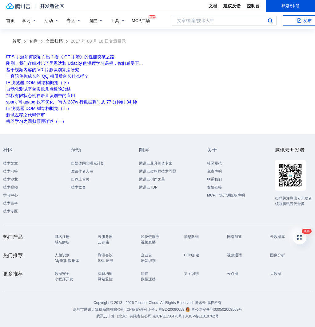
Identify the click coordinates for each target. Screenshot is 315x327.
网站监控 (105, 279)
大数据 (275, 273)
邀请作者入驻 (82, 171)
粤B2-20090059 (171, 309)
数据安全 (62, 273)
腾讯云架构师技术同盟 (157, 171)
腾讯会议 (105, 255)
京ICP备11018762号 (202, 316)
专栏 (33, 41)
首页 (10, 20)
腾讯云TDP (148, 187)
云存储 (103, 242)
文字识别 (191, 273)
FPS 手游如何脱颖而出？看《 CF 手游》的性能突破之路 (60, 56)
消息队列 (191, 237)
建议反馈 (232, 5)
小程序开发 (64, 279)
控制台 (253, 5)
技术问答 (10, 171)
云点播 (232, 273)
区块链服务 (150, 237)
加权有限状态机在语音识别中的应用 (40, 95)
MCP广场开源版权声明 (226, 195)
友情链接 (214, 187)
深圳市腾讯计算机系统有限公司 (99, 309)
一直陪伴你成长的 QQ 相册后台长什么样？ (47, 76)
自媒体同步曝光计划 (87, 163)
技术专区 (10, 211)
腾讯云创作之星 (152, 179)
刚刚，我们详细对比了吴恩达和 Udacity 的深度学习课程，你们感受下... (74, 63)
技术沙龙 (10, 179)
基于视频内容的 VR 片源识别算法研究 (42, 69)
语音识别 (148, 261)
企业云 (146, 255)
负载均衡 (105, 273)
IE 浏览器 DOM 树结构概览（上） (38, 108)
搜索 (270, 20)
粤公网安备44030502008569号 (216, 309)
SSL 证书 (105, 261)
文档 (213, 5)
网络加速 (234, 237)
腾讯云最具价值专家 (155, 163)
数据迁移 (148, 279)
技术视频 (10, 187)
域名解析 (62, 242)
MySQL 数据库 (67, 261)
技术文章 (10, 163)
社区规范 (214, 163)
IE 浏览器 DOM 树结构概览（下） (38, 82)
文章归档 (54, 41)
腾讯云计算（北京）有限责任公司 (124, 316)
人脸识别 (62, 255)
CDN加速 (191, 255)
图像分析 (277, 255)
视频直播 (148, 242)
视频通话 (234, 255)
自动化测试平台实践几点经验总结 (38, 89)
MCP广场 (141, 20)
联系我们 (214, 179)
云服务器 (105, 237)
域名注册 (62, 237)
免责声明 (214, 171)
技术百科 (10, 203)
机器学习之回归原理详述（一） (36, 121)
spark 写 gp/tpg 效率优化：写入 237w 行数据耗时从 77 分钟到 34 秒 (71, 101)
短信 (144, 273)
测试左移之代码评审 (25, 114)
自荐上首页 (80, 179)
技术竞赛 (78, 187)
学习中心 (10, 195)
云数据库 (277, 237)
